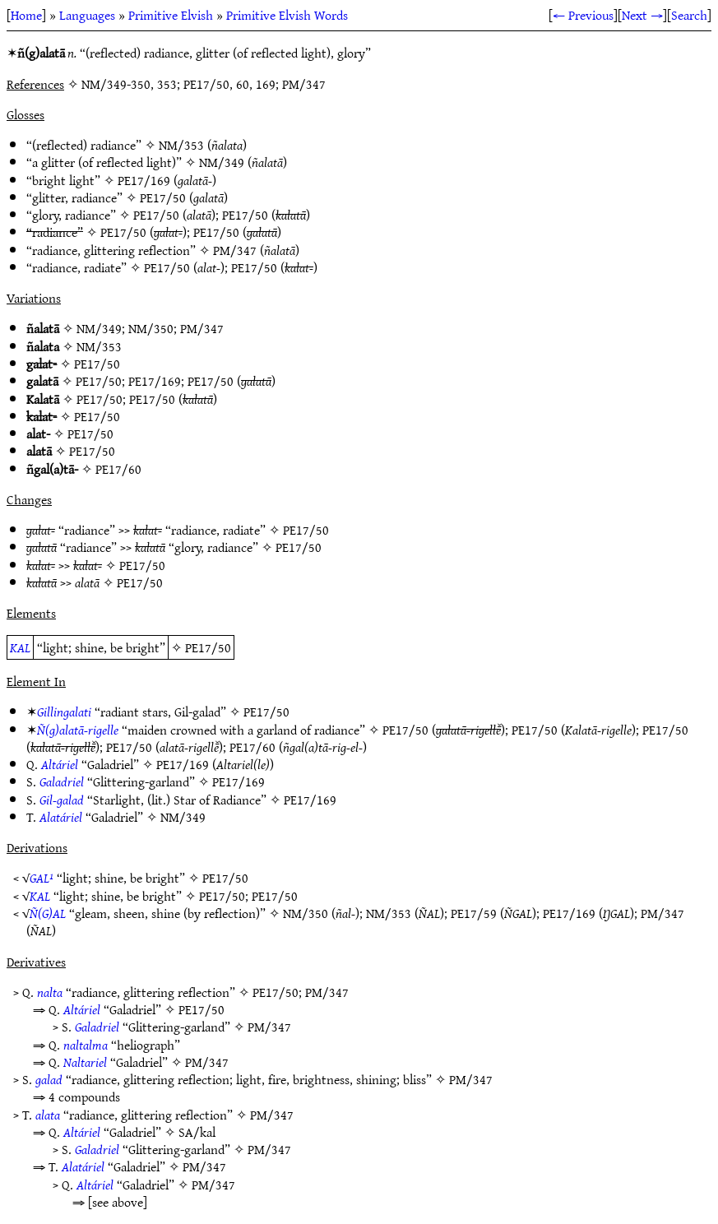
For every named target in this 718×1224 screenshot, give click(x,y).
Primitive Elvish (170, 14)
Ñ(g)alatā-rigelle (77, 729)
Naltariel (85, 1061)
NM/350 (151, 328)
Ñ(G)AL (48, 913)
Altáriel (59, 764)
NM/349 (221, 162)
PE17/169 (144, 180)
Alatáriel (60, 816)
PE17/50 (163, 197)
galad (49, 1079)
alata (47, 1114)
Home (26, 14)
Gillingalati (64, 711)
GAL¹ (41, 877)
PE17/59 (474, 913)
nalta (50, 992)
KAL (20, 647)
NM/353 (181, 144)
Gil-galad (61, 799)
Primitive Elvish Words (287, 14)
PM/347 (235, 250)
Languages (87, 14)
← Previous (583, 14)
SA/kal (196, 1131)
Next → (642, 14)
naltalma (85, 1044)
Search (689, 14)
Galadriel (61, 781)
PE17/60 (118, 468)
